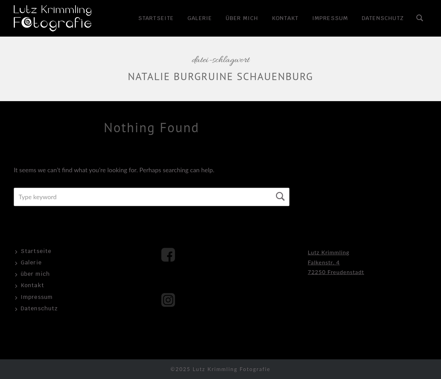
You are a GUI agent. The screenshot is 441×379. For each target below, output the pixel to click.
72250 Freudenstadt (336, 272)
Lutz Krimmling (328, 252)
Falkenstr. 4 (324, 262)
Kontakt (285, 18)
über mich (242, 18)
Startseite (156, 18)
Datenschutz (383, 18)
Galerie (199, 18)
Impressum (330, 18)
